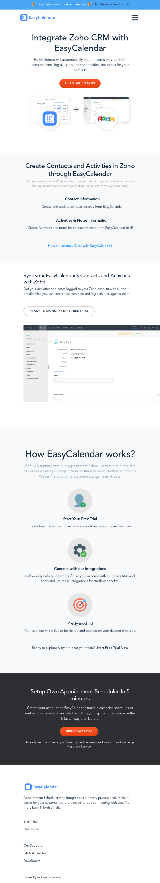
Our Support (32, 845)
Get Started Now (80, 83)
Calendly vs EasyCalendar (42, 877)
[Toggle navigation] (136, 17)
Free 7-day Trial (79, 731)
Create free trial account (46, 526)
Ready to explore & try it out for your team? (80, 648)
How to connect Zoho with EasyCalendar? (80, 246)
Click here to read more (111, 4)
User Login (31, 829)
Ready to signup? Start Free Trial (59, 311)
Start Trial (30, 821)
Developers (31, 861)
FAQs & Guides (34, 853)
